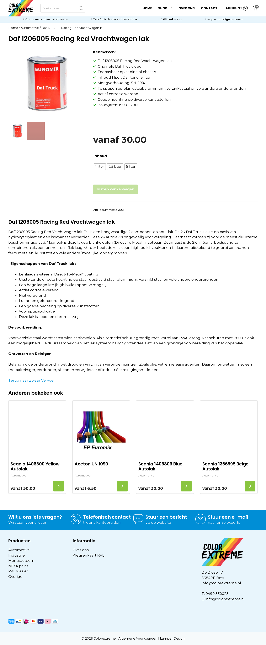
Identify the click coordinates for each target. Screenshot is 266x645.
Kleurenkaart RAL (88, 555)
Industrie (16, 555)
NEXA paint (18, 566)
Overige (15, 576)
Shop (166, 8)
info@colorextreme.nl (221, 583)
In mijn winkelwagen (115, 189)
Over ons (187, 8)
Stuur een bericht (166, 517)
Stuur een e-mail (228, 517)
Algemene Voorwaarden (137, 638)
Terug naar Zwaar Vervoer (31, 380)
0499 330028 (129, 19)
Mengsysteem (21, 560)
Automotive (30, 28)
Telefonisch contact (107, 517)
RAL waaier (18, 571)
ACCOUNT (236, 8)
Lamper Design (172, 638)
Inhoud (100, 156)
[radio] (100, 167)
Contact (209, 8)
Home (147, 8)
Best (179, 19)
